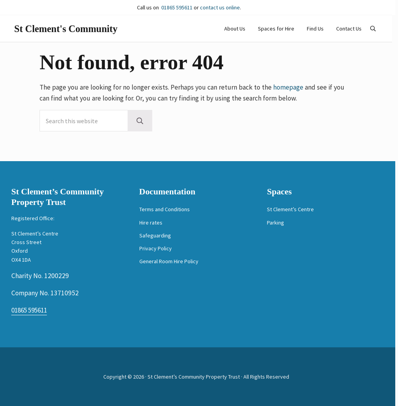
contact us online (220, 7)
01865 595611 (177, 7)
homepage (288, 102)
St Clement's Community (72, 36)
